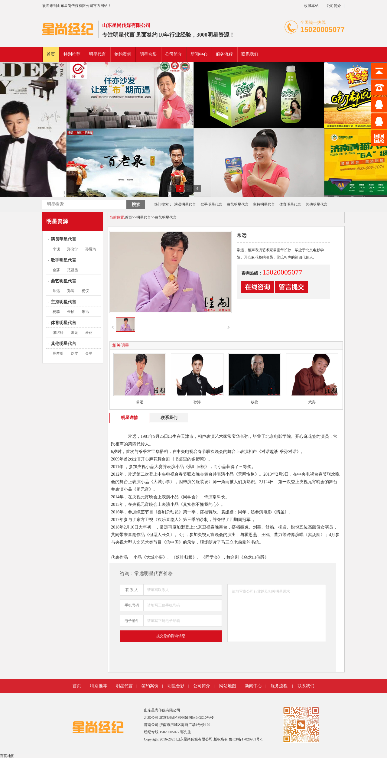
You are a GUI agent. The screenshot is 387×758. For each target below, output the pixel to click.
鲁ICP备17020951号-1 (246, 739)
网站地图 (227, 686)
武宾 (312, 402)
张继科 (58, 332)
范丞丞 (72, 270)
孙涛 (70, 291)
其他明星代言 (316, 204)
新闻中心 (198, 54)
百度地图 (7, 756)
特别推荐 (71, 54)
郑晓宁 (72, 249)
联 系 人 (131, 590)
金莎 (56, 270)
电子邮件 (132, 621)
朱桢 (70, 312)
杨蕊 (56, 312)
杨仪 (85, 291)
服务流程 (224, 54)
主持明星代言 (264, 204)
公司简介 (333, 6)
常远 (56, 291)
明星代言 (124, 35)
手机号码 (132, 605)
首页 (51, 54)
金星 (89, 353)
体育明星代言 (290, 204)
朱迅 (85, 312)
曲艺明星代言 (238, 204)
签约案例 (122, 54)
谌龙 (74, 332)
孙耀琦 (90, 249)
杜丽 (89, 332)
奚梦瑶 (58, 353)
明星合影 (148, 54)
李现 (56, 249)
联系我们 (249, 54)
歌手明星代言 (211, 204)
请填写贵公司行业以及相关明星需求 (276, 613)
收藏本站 (311, 6)
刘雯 (74, 353)
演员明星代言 (185, 204)
